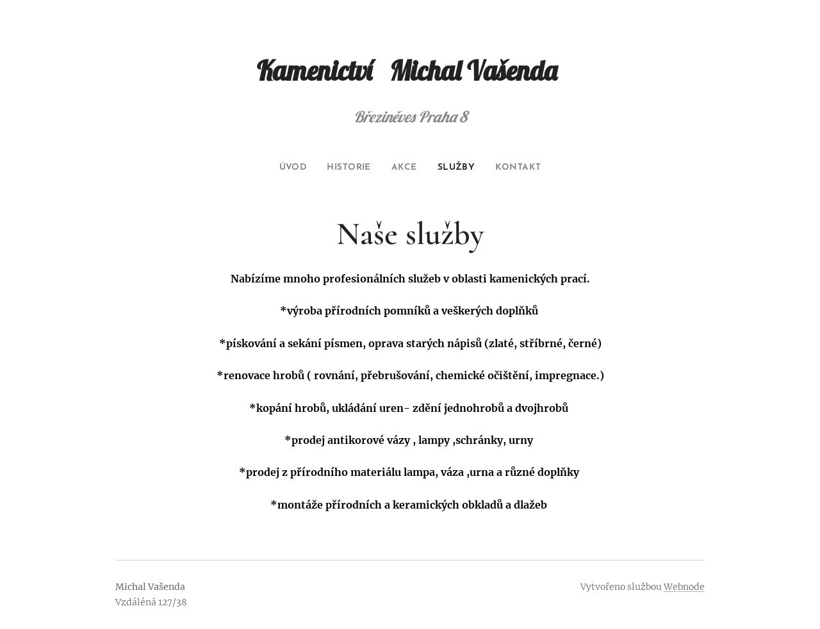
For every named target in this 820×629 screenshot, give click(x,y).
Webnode (684, 586)
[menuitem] (284, 168)
